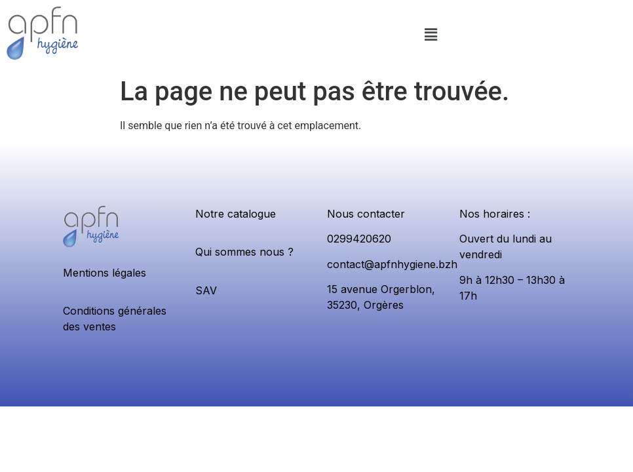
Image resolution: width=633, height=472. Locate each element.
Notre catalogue (235, 213)
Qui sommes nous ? (244, 251)
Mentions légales (104, 272)
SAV (206, 290)
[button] (431, 35)
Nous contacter (366, 213)
